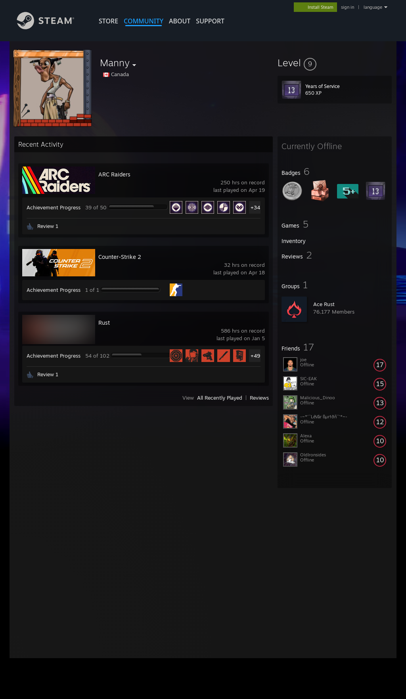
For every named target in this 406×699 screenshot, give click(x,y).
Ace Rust (324, 304)
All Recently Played (219, 398)
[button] (335, 63)
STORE (108, 21)
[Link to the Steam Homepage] (51, 27)
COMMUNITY (143, 21)
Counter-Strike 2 (119, 256)
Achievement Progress (53, 207)
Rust (104, 322)
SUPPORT (210, 21)
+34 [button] (255, 207)
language (373, 7)
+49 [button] (255, 355)
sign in (347, 7)
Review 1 (47, 226)
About (179, 21)
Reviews (259, 398)
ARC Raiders (114, 174)
